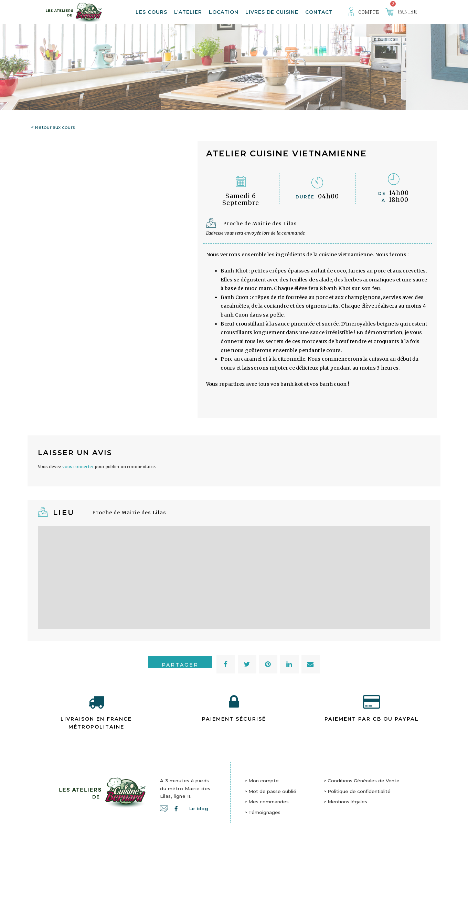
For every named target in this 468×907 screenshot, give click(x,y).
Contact (319, 12)
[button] (225, 738)
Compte (369, 12)
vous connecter (78, 540)
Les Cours (151, 12)
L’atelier (188, 12)
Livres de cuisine (271, 12)
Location (223, 12)
